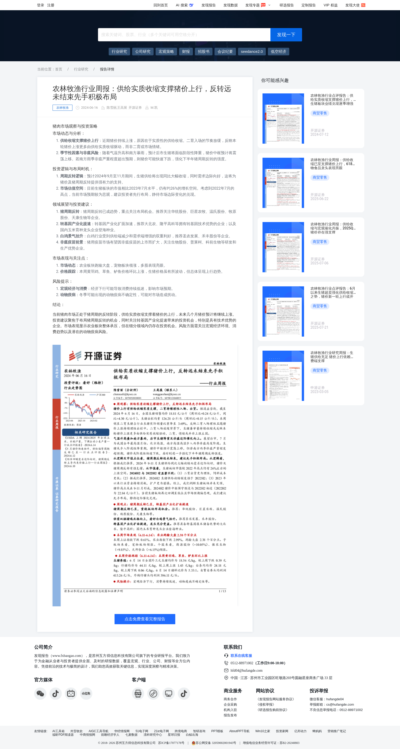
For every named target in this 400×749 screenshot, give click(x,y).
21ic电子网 (161, 731)
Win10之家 (262, 731)
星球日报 (174, 734)
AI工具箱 (58, 731)
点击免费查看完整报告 (144, 619)
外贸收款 (76, 731)
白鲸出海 (192, 734)
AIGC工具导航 (98, 731)
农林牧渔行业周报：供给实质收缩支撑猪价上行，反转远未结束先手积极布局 (142, 92)
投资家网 (282, 731)
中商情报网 (87, 734)
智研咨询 (199, 731)
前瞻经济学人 (110, 734)
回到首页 (161, 5)
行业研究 (81, 69)
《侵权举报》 (266, 704)
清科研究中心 (153, 734)
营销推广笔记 (337, 731)
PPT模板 (217, 731)
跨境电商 (181, 731)
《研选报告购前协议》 (272, 710)
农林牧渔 (62, 107)
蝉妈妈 (317, 731)
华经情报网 (122, 731)
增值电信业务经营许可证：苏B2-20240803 (271, 743)
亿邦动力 (300, 731)
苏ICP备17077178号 (171, 743)
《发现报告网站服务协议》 (276, 699)
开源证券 (135, 107)
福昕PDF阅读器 (63, 734)
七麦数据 (131, 734)
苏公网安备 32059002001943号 (214, 743)
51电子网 (141, 731)
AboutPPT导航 (239, 731)
